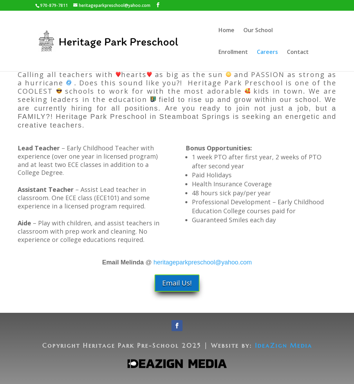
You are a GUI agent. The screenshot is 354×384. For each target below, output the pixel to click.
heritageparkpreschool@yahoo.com (202, 262)
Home (226, 31)
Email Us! (177, 283)
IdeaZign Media (283, 345)
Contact (298, 52)
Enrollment (233, 52)
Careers (267, 52)
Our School (258, 31)
